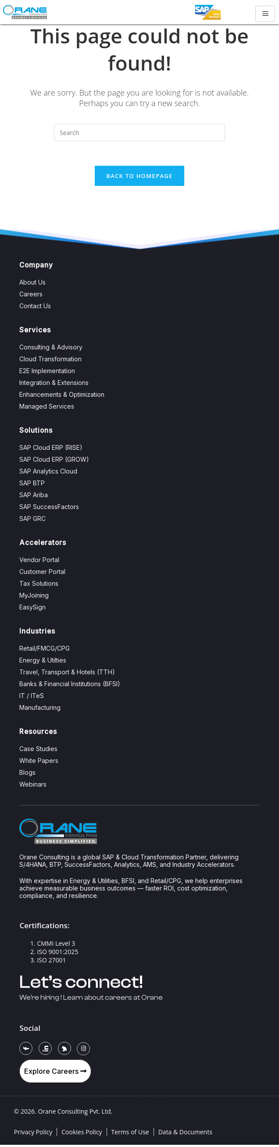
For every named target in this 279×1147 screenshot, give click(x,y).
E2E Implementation (47, 373)
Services (35, 332)
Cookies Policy (81, 1134)
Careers (31, 296)
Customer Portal (42, 573)
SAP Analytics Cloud (48, 473)
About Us (32, 284)
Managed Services (46, 408)
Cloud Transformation (50, 361)
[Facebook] (25, 1050)
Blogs (27, 774)
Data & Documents (185, 1134)
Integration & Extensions (54, 384)
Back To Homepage (139, 178)
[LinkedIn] (45, 1050)
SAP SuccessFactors (49, 509)
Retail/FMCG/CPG (44, 650)
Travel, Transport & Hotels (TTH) (67, 674)
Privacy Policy (33, 1134)
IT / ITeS (31, 698)
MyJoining (34, 597)
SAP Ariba (33, 497)
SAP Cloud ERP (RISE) (50, 449)
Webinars (32, 786)
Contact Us (35, 308)
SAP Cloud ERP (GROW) (54, 461)
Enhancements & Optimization (61, 396)
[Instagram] (83, 1051)
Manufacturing (40, 709)
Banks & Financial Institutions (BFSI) (69, 686)
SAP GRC (32, 520)
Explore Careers (55, 1073)
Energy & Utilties (42, 662)
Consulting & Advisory (50, 349)
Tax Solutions (38, 585)
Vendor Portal (39, 562)
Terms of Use (130, 1134)
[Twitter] (64, 1050)
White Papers (38, 762)
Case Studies (38, 751)
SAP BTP (32, 485)
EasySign (32, 609)
